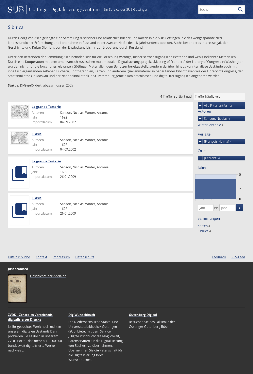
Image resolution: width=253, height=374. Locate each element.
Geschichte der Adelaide (48, 276)
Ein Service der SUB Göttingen (126, 9)
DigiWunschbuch (81, 315)
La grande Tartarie (46, 107)
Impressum (61, 257)
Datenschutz (84, 257)
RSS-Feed (238, 257)
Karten (204, 226)
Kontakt (41, 257)
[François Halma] (214, 141)
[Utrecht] (209, 158)
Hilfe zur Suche (19, 257)
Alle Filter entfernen (215, 105)
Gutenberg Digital (143, 315)
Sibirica (204, 231)
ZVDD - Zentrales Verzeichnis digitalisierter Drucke (30, 317)
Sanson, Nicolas (214, 118)
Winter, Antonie (210, 125)
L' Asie (37, 134)
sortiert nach (183, 96)
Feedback (219, 257)
